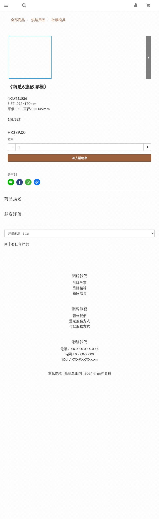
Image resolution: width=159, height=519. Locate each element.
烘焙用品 (38, 20)
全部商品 (18, 20)
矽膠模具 (58, 20)
